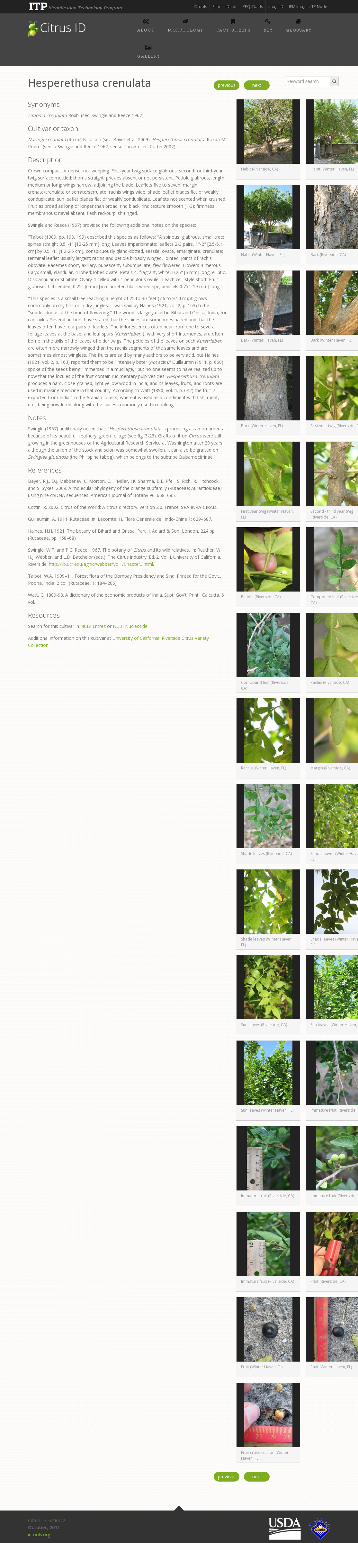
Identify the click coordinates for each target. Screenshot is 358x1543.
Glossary (299, 24)
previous (227, 85)
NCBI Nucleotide (130, 626)
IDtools (200, 6)
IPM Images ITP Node (308, 6)
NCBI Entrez (93, 626)
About (146, 24)
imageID (275, 6)
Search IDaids (224, 6)
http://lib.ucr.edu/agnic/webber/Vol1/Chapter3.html (101, 564)
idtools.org (39, 1534)
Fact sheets (233, 24)
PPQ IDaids (253, 6)
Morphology (185, 24)
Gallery (148, 50)
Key (268, 24)
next (256, 85)
